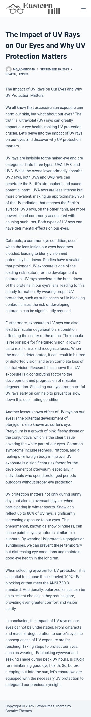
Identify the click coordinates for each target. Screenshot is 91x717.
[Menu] (83, 8)
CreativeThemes (19, 711)
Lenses (23, 74)
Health (11, 74)
